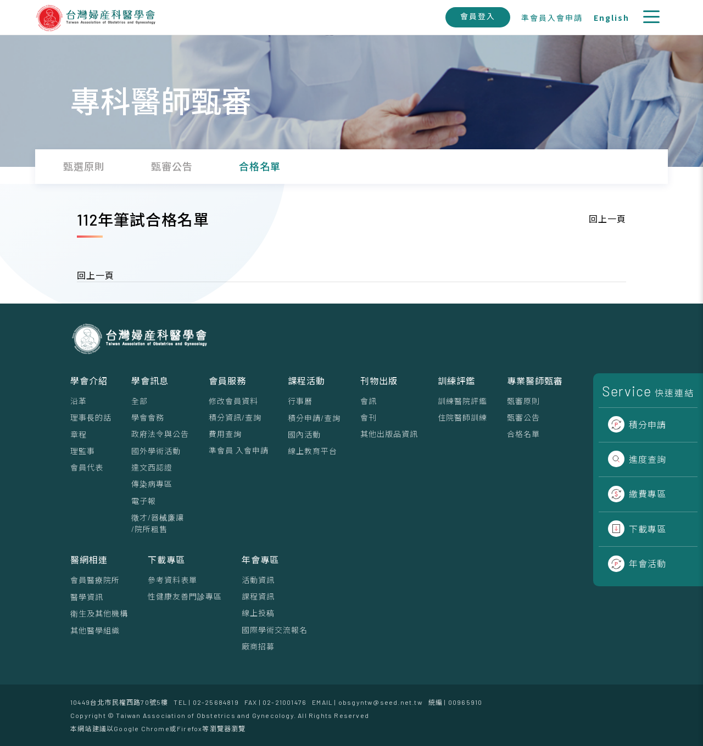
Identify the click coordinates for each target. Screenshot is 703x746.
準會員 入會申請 (239, 450)
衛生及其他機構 (99, 613)
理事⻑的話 (90, 417)
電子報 (143, 501)
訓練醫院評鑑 (462, 401)
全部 (139, 401)
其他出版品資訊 (389, 434)
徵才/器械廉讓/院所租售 (157, 523)
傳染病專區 (151, 484)
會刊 (368, 417)
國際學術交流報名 (275, 630)
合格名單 (523, 434)
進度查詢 (637, 459)
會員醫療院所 (95, 580)
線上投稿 (258, 613)
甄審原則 (523, 401)
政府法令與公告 (160, 434)
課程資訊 (258, 596)
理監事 (82, 451)
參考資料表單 (172, 580)
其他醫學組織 (95, 630)
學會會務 (147, 417)
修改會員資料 (233, 401)
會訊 (368, 401)
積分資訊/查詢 (235, 417)
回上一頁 (607, 219)
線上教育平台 (312, 451)
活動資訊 (258, 580)
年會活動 (637, 563)
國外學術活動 (156, 451)
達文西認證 (151, 467)
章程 (78, 434)
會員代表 (86, 467)
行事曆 (300, 401)
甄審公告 (523, 417)
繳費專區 (637, 493)
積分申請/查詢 (314, 418)
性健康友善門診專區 (185, 596)
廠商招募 (258, 646)
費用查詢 (225, 434)
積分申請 (637, 424)
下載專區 (637, 528)
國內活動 (304, 434)
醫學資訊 (86, 597)
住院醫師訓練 (462, 417)
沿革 (78, 401)
